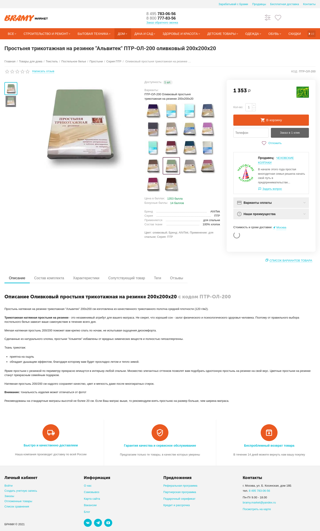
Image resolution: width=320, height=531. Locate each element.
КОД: (294, 71)
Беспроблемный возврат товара (269, 445)
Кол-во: (238, 107)
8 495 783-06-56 (259, 490)
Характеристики (86, 278)
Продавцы (259, 4)
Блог (87, 511)
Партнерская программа (179, 492)
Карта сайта (92, 498)
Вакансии (90, 505)
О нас (88, 485)
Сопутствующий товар (126, 278)
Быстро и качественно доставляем (51, 445)
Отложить (271, 143)
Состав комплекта (49, 278)
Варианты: (151, 90)
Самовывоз (91, 492)
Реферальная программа (180, 485)
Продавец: (266, 158)
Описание (17, 278)
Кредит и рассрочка (176, 505)
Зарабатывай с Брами (233, 4)
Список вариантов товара (291, 260)
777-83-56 (161, 18)
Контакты (309, 4)
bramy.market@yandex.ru (259, 502)
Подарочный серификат (179, 498)
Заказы (9, 496)
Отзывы (176, 278)
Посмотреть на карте (257, 509)
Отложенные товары (18, 501)
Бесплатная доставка (284, 4)
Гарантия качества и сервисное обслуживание (160, 445)
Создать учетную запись (20, 490)
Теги (157, 278)
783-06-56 (161, 14)
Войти (8, 485)
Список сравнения (16, 506)
